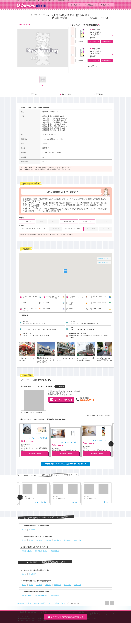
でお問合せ (35, 453)
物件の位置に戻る (104, 258)
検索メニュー (106, 5)
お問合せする (94, 41)
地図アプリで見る (104, 263)
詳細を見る (82, 41)
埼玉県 (57, 603)
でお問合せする (61, 399)
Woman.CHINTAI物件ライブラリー (43, 603)
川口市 (63, 603)
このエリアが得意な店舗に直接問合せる (65, 616)
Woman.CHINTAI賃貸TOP (24, 603)
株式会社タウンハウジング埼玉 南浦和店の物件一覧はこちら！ (65, 464)
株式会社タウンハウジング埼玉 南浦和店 (98, 415)
